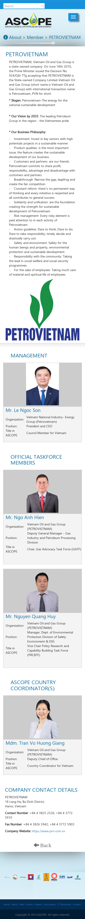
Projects (38, 904)
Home (7, 904)
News (22, 904)
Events (29, 904)
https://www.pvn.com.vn (48, 831)
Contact (76, 904)
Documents (49, 904)
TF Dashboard (64, 904)
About (14, 904)
